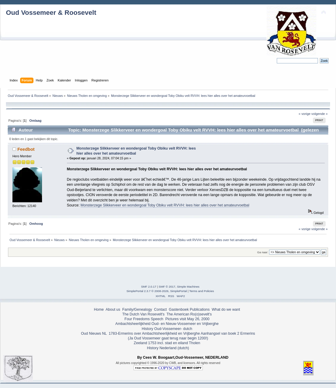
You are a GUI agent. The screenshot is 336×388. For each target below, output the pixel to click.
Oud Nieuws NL (94, 333)
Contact (160, 309)
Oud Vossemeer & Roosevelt (51, 12)
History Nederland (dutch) (168, 348)
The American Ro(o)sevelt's (189, 314)
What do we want (226, 309)
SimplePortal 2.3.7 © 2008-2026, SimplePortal (156, 291)
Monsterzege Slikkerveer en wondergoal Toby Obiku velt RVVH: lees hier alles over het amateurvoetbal (165, 205)
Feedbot (26, 149)
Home (99, 309)
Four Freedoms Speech (144, 319)
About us (113, 309)
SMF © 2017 (167, 286)
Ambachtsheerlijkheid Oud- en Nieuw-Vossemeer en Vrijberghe (167, 324)
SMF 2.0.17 (148, 286)
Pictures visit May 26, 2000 (187, 319)
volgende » (319, 114)
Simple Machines (188, 286)
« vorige (305, 114)
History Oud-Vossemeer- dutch (167, 329)
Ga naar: (262, 252)
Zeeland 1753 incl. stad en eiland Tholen (167, 343)
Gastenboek (179, 309)
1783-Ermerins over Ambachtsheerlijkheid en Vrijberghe (154, 333)
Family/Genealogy (137, 309)
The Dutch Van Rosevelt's (143, 314)
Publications (200, 309)
